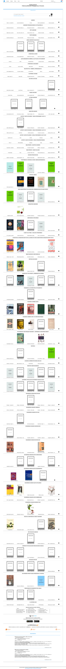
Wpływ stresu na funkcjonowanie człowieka (21, 649)
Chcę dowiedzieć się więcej (29, 668)
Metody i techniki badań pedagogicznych (20, 609)
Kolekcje (23, 15)
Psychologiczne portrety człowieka (19, 610)
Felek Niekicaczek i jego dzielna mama (43, 612)
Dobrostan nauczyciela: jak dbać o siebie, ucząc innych (23, 636)
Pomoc (15, 1)
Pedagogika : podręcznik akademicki (31, 612)
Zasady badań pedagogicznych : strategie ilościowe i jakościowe (34, 610)
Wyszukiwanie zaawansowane (18, 15)
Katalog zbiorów (33, 10)
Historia (11, 1)
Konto (18, 1)
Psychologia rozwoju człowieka (19, 612)
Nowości (7, 1)
